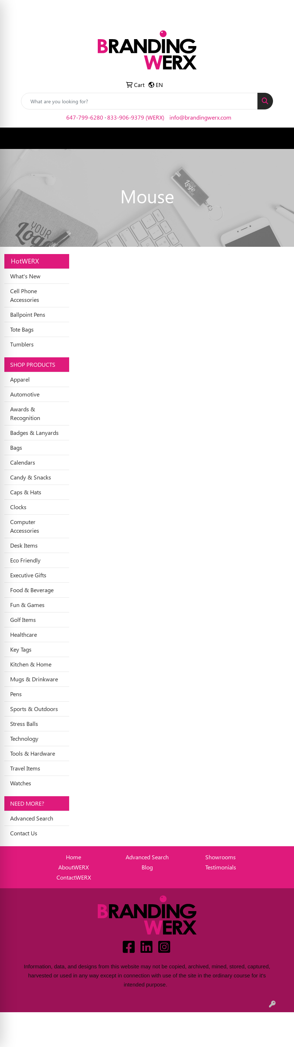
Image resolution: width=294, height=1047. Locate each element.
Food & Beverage (32, 590)
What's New (25, 276)
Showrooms (220, 857)
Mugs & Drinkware (34, 679)
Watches (20, 783)
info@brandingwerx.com (200, 117)
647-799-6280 (84, 117)
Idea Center (38, 8)
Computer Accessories (24, 526)
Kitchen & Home (30, 664)
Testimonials (220, 867)
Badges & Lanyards (34, 432)
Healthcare (23, 634)
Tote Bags (22, 329)
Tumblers (22, 344)
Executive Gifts (28, 575)
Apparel (20, 379)
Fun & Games (27, 604)
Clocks (18, 507)
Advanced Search (31, 818)
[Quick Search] (139, 101)
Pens (16, 694)
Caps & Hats (25, 492)
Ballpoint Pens (27, 314)
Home (73, 857)
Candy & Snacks (30, 477)
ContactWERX (73, 877)
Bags (16, 447)
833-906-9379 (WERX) (135, 117)
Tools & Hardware (32, 753)
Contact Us (23, 833)
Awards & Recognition (25, 413)
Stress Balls (24, 723)
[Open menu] (279, 138)
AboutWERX (73, 867)
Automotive (24, 394)
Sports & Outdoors (34, 708)
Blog (147, 867)
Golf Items (23, 619)
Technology (24, 738)
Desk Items (24, 545)
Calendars (22, 462)
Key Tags (21, 649)
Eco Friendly (25, 560)
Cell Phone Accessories (24, 295)
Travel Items (25, 768)
